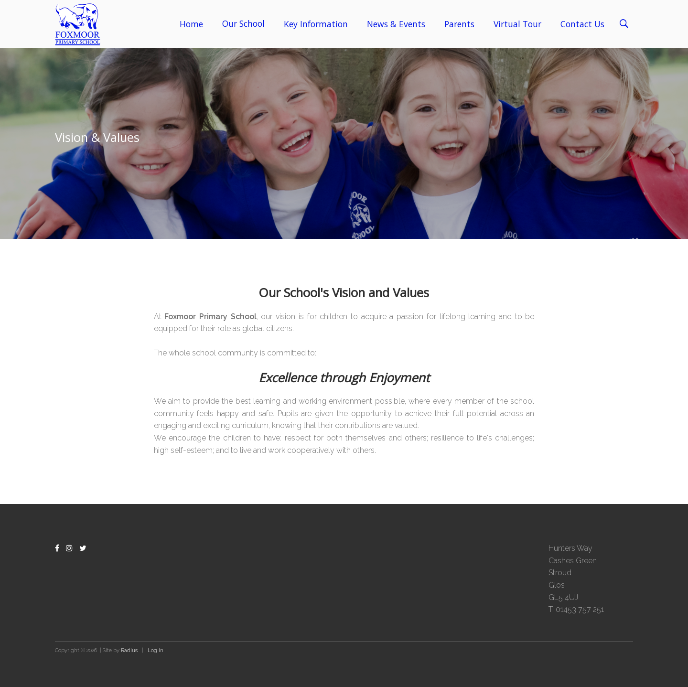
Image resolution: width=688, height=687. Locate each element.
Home (191, 24)
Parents (459, 24)
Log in (155, 650)
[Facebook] (57, 548)
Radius (129, 650)
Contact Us (582, 24)
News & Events (396, 24)
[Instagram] (69, 548)
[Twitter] (82, 548)
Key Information (316, 24)
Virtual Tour (517, 24)
